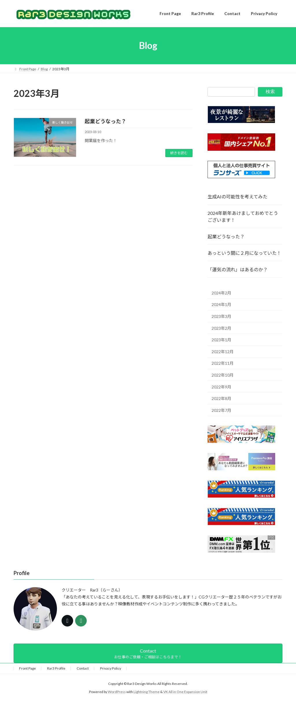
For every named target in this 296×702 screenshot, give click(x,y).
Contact (83, 668)
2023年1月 (221, 339)
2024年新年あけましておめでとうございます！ (243, 216)
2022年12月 (223, 351)
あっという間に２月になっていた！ (244, 253)
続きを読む (179, 153)
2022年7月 (221, 410)
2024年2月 (221, 292)
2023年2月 (221, 327)
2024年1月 (221, 304)
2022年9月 (221, 386)
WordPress (117, 692)
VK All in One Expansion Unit (185, 692)
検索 (270, 91)
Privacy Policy (110, 668)
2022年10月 (223, 375)
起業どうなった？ (105, 121)
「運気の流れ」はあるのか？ (238, 269)
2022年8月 (221, 398)
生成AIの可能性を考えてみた (237, 196)
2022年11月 (223, 363)
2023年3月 (221, 316)
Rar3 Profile (56, 668)
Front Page (27, 668)
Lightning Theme (147, 692)
